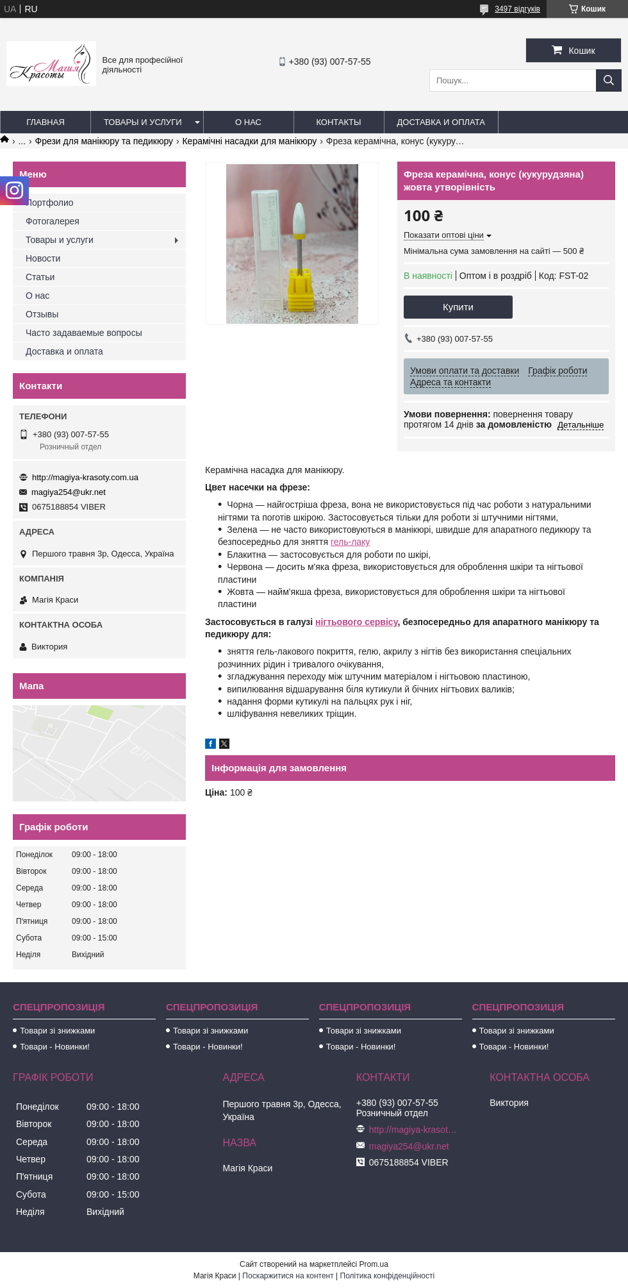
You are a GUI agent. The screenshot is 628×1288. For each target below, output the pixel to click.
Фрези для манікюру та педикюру (104, 141)
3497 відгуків (517, 8)
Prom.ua (373, 1264)
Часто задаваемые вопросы (84, 333)
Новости (43, 258)
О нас (248, 122)
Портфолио (50, 202)
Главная (45, 122)
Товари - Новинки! (55, 1046)
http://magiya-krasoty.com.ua (85, 477)
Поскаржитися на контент (287, 1275)
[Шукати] (609, 80)
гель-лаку (350, 542)
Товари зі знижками (57, 1030)
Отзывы (42, 314)
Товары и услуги (143, 122)
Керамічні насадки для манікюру (249, 141)
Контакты (338, 122)
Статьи (40, 277)
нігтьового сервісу (356, 622)
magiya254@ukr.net (68, 492)
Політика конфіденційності (387, 1275)
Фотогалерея (52, 221)
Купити (458, 306)
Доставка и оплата (441, 122)
